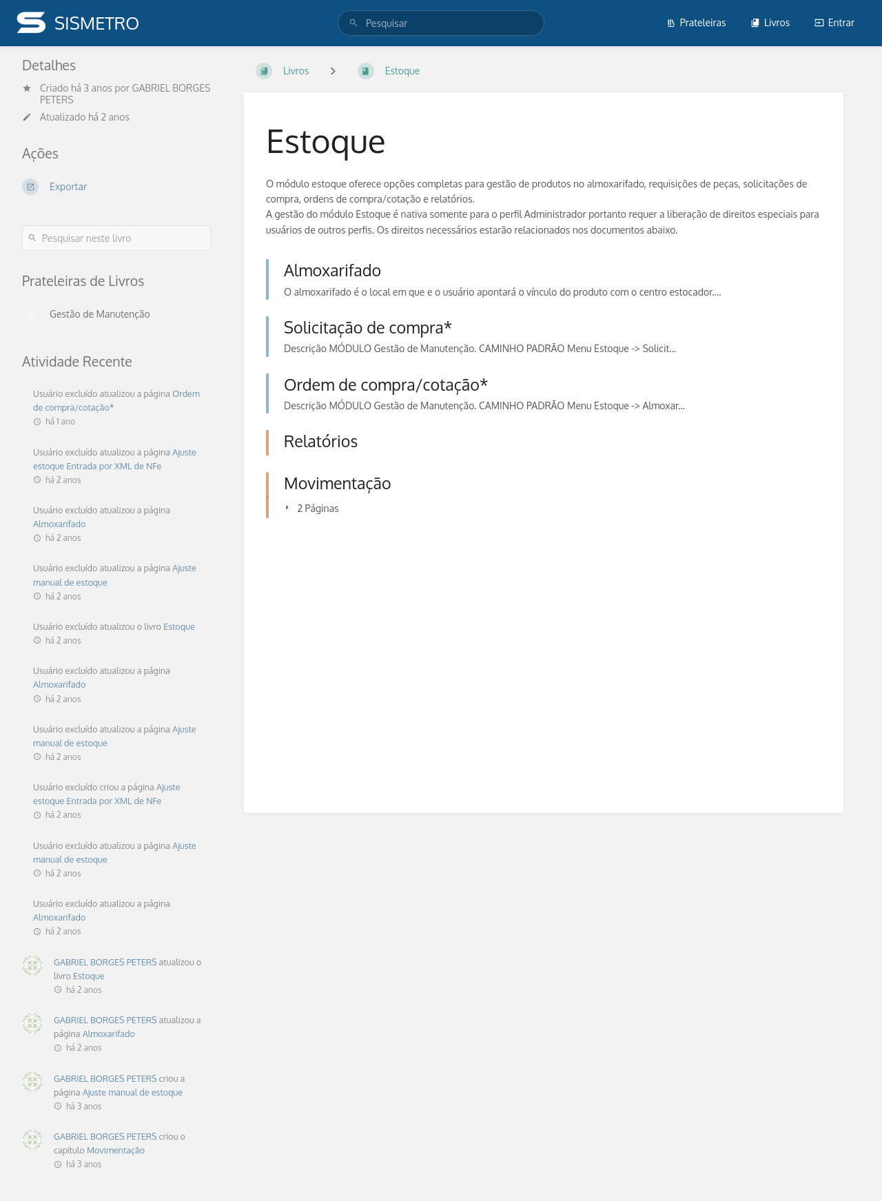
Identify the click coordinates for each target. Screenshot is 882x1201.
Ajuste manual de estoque (133, 1092)
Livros (770, 22)
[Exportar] (116, 186)
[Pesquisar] (355, 23)
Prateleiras (696, 22)
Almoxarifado (59, 523)
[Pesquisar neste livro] (116, 238)
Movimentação (116, 1150)
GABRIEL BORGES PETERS (105, 961)
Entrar (834, 22)
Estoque (179, 626)
